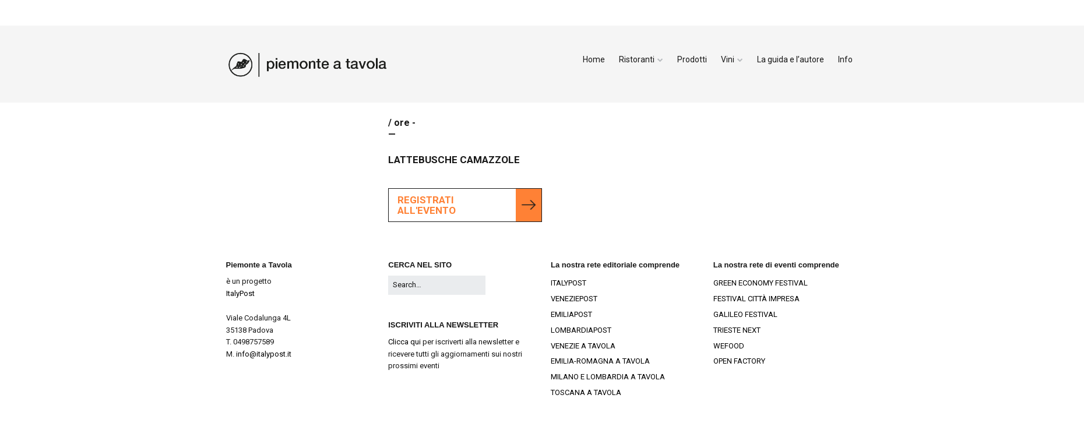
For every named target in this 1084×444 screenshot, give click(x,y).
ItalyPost (240, 293)
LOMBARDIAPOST (581, 330)
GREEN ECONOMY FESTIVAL (760, 283)
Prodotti (692, 59)
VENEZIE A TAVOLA (583, 345)
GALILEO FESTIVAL (745, 314)
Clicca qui (404, 341)
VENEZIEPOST (574, 298)
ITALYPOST (568, 283)
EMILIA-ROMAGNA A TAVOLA (600, 361)
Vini (727, 59)
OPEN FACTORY (739, 361)
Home (594, 59)
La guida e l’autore (790, 59)
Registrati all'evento (426, 205)
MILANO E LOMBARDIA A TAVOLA (608, 376)
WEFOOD (728, 345)
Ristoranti (636, 59)
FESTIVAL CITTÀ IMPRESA (756, 298)
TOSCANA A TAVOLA (586, 392)
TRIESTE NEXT (737, 330)
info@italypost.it (263, 354)
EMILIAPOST (571, 314)
